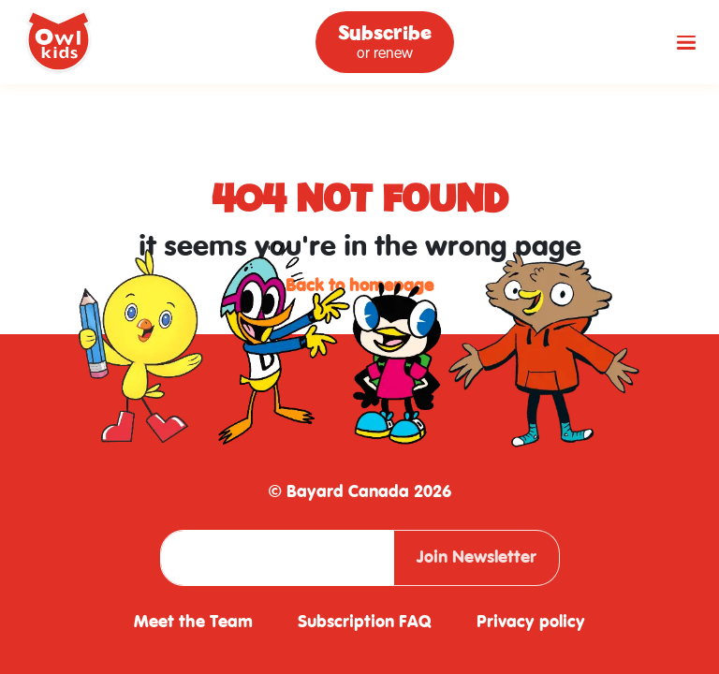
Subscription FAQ (365, 622)
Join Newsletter (476, 557)
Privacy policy (531, 622)
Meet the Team (193, 622)
